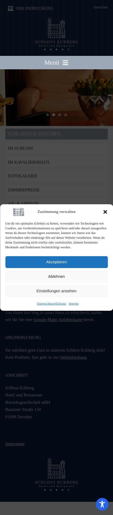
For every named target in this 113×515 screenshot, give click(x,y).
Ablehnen (56, 276)
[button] (105, 212)
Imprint (74, 303)
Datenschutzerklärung (51, 303)
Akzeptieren (56, 262)
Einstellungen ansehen (57, 291)
